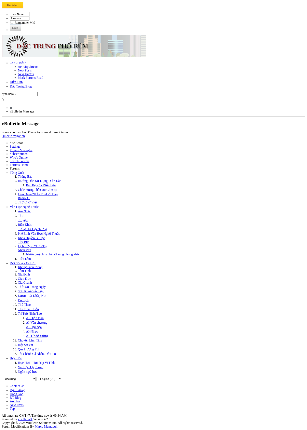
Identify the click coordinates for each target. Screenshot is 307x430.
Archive (15, 401)
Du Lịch (23, 300)
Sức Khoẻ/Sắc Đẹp (31, 291)
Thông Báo (25, 176)
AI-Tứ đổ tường (37, 336)
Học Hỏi (16, 358)
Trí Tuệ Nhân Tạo (30, 313)
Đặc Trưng (17, 390)
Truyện (23, 220)
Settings (15, 146)
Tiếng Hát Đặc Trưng (32, 229)
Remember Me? (23, 22)
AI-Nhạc (32, 331)
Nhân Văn (24, 250)
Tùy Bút (23, 242)
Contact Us (17, 386)
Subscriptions (18, 154)
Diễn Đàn (16, 82)
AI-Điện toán (35, 318)
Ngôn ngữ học (27, 371)
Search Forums (19, 161)
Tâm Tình (24, 270)
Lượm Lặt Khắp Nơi (32, 295)
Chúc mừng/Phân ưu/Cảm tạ (37, 189)
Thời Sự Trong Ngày (32, 286)
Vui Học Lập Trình (30, 367)
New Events (26, 74)
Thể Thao (24, 304)
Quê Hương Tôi (28, 349)
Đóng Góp (16, 394)
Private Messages (21, 150)
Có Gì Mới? (18, 63)
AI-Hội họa (34, 327)
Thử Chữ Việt (27, 202)
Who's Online (19, 157)
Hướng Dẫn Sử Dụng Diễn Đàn (39, 181)
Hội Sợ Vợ (25, 345)
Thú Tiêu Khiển (28, 309)
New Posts (25, 70)
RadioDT (24, 198)
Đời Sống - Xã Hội (23, 263)
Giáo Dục (24, 278)
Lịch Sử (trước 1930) (32, 246)
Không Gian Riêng (30, 267)
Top (12, 408)
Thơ (21, 215)
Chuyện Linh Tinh (30, 340)
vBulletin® (25, 419)
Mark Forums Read (30, 77)
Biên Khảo (25, 224)
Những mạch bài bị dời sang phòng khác (53, 254)
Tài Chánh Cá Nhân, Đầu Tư (37, 353)
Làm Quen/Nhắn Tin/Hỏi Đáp (37, 194)
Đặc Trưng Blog (21, 86)
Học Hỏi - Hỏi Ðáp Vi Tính (36, 362)
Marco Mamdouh (46, 426)
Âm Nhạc (24, 211)
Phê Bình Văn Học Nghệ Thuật (39, 233)
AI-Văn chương (36, 322)
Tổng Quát (17, 172)
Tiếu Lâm (24, 258)
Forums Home (19, 164)
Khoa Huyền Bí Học (31, 238)
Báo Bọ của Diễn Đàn (41, 185)
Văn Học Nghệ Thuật (24, 207)
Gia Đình (24, 274)
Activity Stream (28, 66)
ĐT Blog (15, 397)
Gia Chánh (25, 282)
